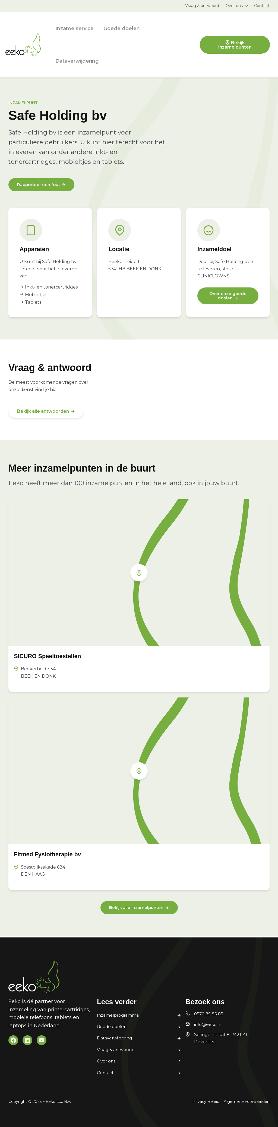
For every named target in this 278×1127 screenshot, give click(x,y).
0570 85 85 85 (209, 1014)
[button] (245, 5)
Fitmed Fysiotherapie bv (54, 854)
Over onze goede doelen (228, 297)
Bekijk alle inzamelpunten (136, 908)
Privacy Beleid (205, 1101)
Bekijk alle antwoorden (43, 411)
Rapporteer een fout (40, 185)
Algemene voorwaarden (247, 1101)
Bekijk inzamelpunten (235, 45)
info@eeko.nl (208, 1024)
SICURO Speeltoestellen (54, 656)
